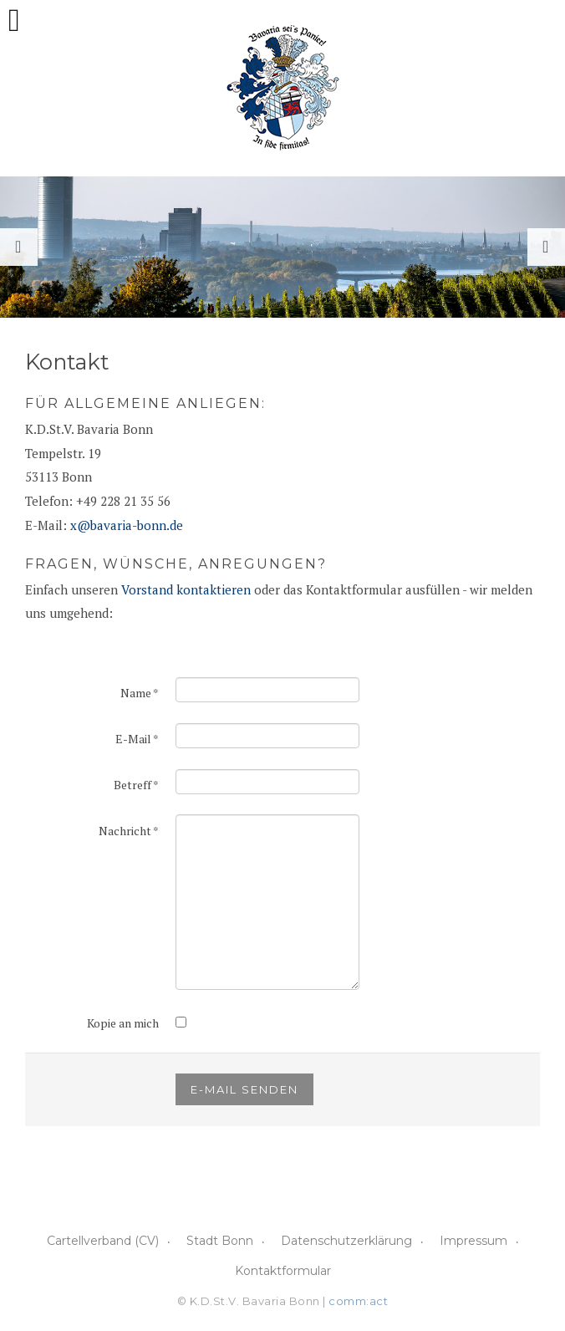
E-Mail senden (244, 1089)
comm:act (358, 1301)
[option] (282, 247)
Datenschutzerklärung (346, 1240)
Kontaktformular (283, 1270)
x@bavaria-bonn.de (126, 525)
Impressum (473, 1240)
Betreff (136, 785)
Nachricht (129, 831)
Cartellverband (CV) (103, 1240)
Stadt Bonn (219, 1240)
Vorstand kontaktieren (186, 589)
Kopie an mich (123, 1023)
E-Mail (137, 739)
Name (139, 693)
